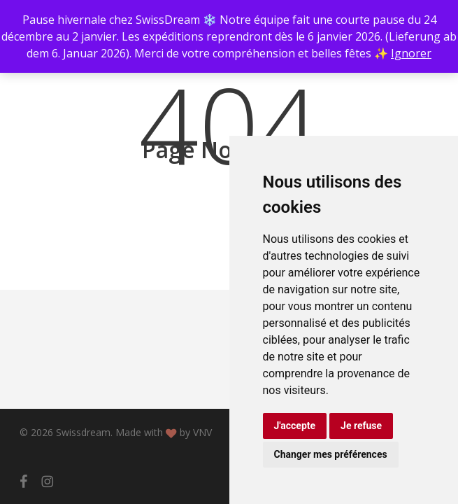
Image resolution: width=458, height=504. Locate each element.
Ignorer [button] (411, 53)
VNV (202, 432)
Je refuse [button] (361, 425)
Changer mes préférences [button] (330, 454)
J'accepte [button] (295, 425)
